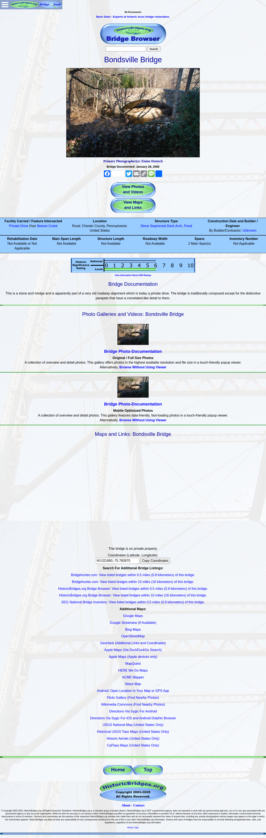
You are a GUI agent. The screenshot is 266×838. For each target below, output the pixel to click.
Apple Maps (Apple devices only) (133, 656)
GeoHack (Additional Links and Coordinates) (133, 643)
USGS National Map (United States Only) (133, 725)
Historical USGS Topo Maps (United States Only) (133, 731)
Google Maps (133, 616)
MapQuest (133, 663)
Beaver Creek (47, 226)
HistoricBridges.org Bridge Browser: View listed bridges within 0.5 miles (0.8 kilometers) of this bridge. (133, 588)
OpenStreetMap (133, 636)
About (126, 805)
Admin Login (133, 827)
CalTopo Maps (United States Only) (133, 745)
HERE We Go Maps (133, 670)
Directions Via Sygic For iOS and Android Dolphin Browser (133, 718)
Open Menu (5, 4)
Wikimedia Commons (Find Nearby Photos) (133, 704)
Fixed (188, 226)
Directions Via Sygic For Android (133, 711)
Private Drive (18, 226)
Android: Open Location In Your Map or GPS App (133, 691)
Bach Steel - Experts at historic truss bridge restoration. (133, 16)
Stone (144, 226)
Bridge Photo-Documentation (133, 351)
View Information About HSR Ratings (133, 275)
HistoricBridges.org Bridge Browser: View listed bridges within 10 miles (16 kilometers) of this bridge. (133, 595)
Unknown (249, 230)
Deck (170, 226)
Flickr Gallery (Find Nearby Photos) (133, 697)
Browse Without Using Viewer (142, 367)
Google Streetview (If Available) (133, 622)
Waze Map (133, 684)
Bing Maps (133, 629)
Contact (138, 805)
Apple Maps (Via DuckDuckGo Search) (133, 650)
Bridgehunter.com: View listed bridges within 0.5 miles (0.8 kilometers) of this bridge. (133, 575)
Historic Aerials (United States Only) (133, 738)
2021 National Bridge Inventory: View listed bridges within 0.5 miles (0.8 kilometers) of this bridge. (133, 602)
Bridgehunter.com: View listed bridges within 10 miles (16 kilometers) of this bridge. (133, 582)
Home (118, 769)
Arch (178, 226)
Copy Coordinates (155, 560)
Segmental (158, 226)
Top (148, 769)
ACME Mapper (133, 677)
